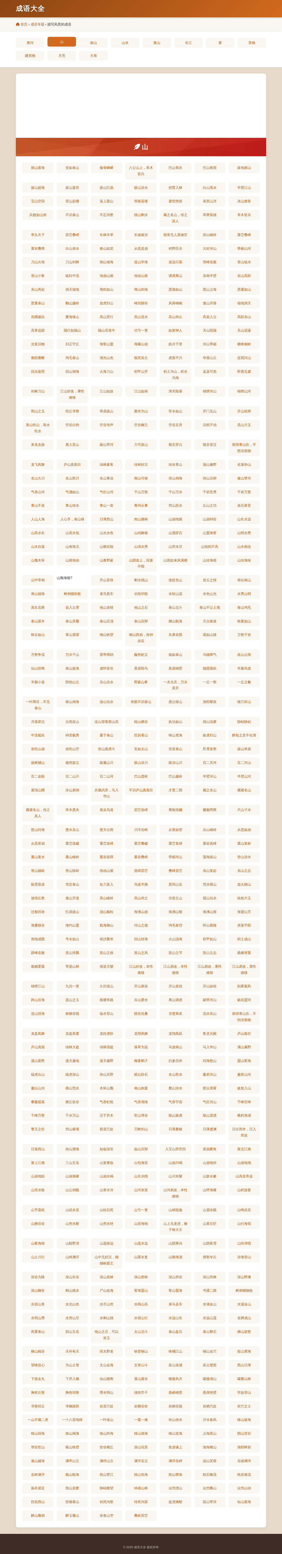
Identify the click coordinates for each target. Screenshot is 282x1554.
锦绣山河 (244, 391)
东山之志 (244, 870)
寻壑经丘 (38, 1406)
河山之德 (141, 925)
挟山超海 (72, 668)
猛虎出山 (38, 1074)
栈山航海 (72, 1474)
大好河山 (210, 248)
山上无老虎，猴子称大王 (175, 1227)
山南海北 (72, 546)
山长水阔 (141, 1176)
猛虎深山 (72, 1074)
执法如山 (175, 722)
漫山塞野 (38, 1061)
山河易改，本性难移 (175, 1193)
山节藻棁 (38, 1210)
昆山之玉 (72, 1000)
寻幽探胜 (72, 1406)
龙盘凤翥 (72, 1033)
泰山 (93, 43)
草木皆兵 (244, 215)
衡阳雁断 (38, 358)
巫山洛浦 (175, 1365)
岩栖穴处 (210, 1406)
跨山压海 (38, 1000)
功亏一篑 (141, 330)
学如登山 (244, 1392)
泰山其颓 (72, 621)
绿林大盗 (72, 1047)
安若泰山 (175, 749)
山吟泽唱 (244, 1243)
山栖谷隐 (106, 546)
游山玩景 (141, 1447)
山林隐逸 (175, 1210)
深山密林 (141, 1277)
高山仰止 (175, 317)
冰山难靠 (244, 201)
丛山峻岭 (210, 830)
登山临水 (244, 262)
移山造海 (175, 1433)
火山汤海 (175, 939)
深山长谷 (72, 1277)
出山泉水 (72, 248)
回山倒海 (72, 371)
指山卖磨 (72, 1488)
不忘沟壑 (106, 215)
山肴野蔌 (106, 560)
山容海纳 (141, 1223)
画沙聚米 (106, 939)
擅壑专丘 (210, 1257)
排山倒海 (175, 478)
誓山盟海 (175, 1290)
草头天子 (38, 235)
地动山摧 (106, 870)
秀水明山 (106, 1392)
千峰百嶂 (244, 1102)
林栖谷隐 (72, 1013)
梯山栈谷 (38, 1351)
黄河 (30, 43)
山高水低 (72, 533)
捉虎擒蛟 (175, 1502)
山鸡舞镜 (141, 533)
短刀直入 (106, 884)
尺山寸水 (244, 810)
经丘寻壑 (72, 411)
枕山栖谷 (141, 722)
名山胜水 (175, 1074)
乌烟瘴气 (210, 654)
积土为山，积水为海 (175, 375)
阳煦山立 (72, 682)
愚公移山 (175, 702)
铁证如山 (38, 635)
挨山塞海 (38, 168)
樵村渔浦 (244, 1115)
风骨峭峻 (175, 303)
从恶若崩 (38, 843)
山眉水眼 (210, 1210)
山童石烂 (210, 1223)
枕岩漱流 (244, 1474)
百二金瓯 (38, 776)
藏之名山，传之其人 (175, 218)
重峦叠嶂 (244, 235)
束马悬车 (106, 594)
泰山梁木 (38, 621)
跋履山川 (106, 762)
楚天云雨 (106, 830)
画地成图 (38, 939)
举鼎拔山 (106, 411)
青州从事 (141, 505)
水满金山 (210, 1304)
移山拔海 (244, 1420)
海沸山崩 (141, 912)
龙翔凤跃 (175, 1033)
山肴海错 (38, 1243)
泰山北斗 (175, 607)
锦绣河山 (210, 391)
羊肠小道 (38, 682)
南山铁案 (141, 1088)
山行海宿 (244, 1223)
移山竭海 (72, 1433)
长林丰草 (106, 235)
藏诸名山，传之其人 (38, 813)
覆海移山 (72, 317)
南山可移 (141, 478)
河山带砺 (210, 344)
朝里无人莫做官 (175, 235)
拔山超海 (38, 187)
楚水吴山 (72, 830)
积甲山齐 (141, 371)
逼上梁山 (106, 201)
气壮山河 (106, 492)
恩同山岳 (175, 884)
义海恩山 (210, 1433)
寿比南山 (244, 580)
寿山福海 (38, 594)
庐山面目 (244, 1033)
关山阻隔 (210, 330)
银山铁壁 (72, 1447)
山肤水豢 (210, 1176)
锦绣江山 (38, 986)
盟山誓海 (244, 1061)
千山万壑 (141, 492)
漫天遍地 (72, 1061)
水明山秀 (38, 1318)
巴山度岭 (141, 776)
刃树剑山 (141, 1129)
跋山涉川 (141, 762)
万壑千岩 (244, 635)
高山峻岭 (106, 898)
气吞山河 (38, 492)
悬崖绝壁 (210, 1392)
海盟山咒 (244, 912)
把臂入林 (175, 187)
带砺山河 (244, 248)
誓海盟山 (141, 1290)
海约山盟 (72, 925)
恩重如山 (244, 289)
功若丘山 (175, 898)
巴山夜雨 (210, 168)
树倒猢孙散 (72, 594)
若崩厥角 (210, 1149)
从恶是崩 (141, 248)
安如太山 (141, 749)
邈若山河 (244, 1074)
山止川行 (38, 1257)
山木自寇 (38, 546)
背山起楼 (72, 201)
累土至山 (72, 444)
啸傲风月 (175, 1379)
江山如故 (106, 391)
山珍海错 (210, 560)
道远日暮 (175, 262)
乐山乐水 (106, 682)
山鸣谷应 (244, 1210)
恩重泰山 (38, 303)
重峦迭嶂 (106, 843)
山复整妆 (106, 1163)
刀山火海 (38, 262)
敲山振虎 (175, 1115)
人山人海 (38, 519)
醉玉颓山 (72, 1515)
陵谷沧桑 (141, 1013)
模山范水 (72, 1088)
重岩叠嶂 (141, 857)
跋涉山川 (175, 762)
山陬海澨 (175, 1257)
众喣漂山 (175, 1488)
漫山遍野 (210, 464)
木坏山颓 (106, 1088)
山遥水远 (141, 1243)
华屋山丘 (210, 358)
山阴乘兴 (175, 1243)
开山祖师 (244, 411)
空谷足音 (175, 425)
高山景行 (106, 317)
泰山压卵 (141, 621)
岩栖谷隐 (175, 1406)
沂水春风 (210, 1420)
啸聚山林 (244, 1379)
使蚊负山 (175, 580)
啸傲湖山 (210, 1379)
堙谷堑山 (38, 1447)
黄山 (156, 43)
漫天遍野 (106, 1061)
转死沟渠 (141, 1502)
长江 (188, 43)
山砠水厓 (72, 1210)
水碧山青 (38, 1304)
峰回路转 (141, 303)
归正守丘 (72, 344)
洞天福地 (72, 289)
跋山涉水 (141, 187)
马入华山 (210, 1047)
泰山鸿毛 (244, 607)
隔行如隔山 (72, 330)
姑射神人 (175, 330)
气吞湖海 (141, 1102)
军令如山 (175, 411)
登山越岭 (38, 870)
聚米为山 (141, 411)
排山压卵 (210, 478)
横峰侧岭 (244, 344)
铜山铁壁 (106, 635)
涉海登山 (244, 1257)
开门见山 (210, 411)
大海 (93, 55)
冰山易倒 (72, 790)
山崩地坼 (210, 1163)
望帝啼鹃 (106, 654)
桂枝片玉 (244, 898)
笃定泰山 (72, 884)
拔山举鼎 (244, 749)
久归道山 (106, 986)
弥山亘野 (106, 1074)
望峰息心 (38, 1365)
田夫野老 (106, 1351)
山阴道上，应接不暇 (141, 563)
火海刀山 (106, 371)
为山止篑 (72, 1365)
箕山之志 (210, 953)
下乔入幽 (72, 1379)
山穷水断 (72, 1223)
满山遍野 (244, 1047)
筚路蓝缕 (141, 201)
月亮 (61, 55)
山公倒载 (72, 1190)
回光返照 (38, 371)
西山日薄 (244, 1365)
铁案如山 (244, 621)
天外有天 (72, 1351)
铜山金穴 (210, 1351)
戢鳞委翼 (38, 966)
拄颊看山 (72, 1502)
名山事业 (106, 478)
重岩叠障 (38, 248)
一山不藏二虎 (38, 1420)
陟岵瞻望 (106, 1488)
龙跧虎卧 (106, 1033)
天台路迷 (210, 621)
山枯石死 (106, 1210)
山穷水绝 (106, 1223)
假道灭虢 (106, 966)
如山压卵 (141, 1149)
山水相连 (244, 546)
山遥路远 (106, 1243)
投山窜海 (244, 1351)
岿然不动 (210, 425)
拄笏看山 (141, 735)
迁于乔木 (106, 1115)
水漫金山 (244, 1304)
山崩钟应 (210, 519)
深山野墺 (244, 1277)
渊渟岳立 (141, 1461)
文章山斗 (141, 1365)
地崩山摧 (106, 276)
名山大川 (38, 478)
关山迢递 (244, 330)
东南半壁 (210, 276)
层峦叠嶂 (72, 235)
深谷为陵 (38, 1277)
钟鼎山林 (141, 1488)
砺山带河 (106, 444)
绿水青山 (175, 464)
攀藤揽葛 (38, 1102)
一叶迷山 (106, 1420)
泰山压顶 (106, 621)
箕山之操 (106, 953)
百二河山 (244, 762)
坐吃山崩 (38, 749)
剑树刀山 (38, 391)
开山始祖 (210, 986)
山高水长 (38, 533)
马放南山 (175, 1047)
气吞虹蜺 (106, 1102)
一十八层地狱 (72, 1420)
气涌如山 (72, 492)
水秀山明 (244, 594)
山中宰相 (38, 580)
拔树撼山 (38, 762)
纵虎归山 (210, 735)
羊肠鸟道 (244, 668)
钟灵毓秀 (72, 735)
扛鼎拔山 (72, 912)
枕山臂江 (106, 1474)
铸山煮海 (175, 735)
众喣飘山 (210, 1488)
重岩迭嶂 (210, 843)
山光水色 (106, 533)
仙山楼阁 (106, 1379)
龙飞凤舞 (38, 464)
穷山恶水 (175, 505)
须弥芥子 (141, 1392)
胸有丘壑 (38, 1392)
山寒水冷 (106, 1190)
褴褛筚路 (106, 1000)
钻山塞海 (244, 1502)
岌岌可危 (210, 371)
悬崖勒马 (141, 668)
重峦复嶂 (175, 843)
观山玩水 (210, 898)
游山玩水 (106, 702)
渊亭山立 (72, 1461)
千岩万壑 (244, 492)
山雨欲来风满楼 (175, 560)
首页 (21, 24)
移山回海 (38, 1433)
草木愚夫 (72, 810)
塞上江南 (38, 1163)
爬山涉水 (175, 1088)
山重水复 (141, 1257)
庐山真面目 (72, 464)
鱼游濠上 (175, 1447)
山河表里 (141, 1190)
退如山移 (210, 635)
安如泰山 (72, 168)
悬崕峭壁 (175, 1392)
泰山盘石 (175, 1331)
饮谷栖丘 (106, 1447)
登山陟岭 (72, 870)
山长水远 (244, 519)
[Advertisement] (141, 106)
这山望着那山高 (107, 722)
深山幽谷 (38, 1290)
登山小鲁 (38, 276)
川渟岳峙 (141, 830)
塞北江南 (244, 1149)
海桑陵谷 (38, 925)
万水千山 (72, 654)
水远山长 (175, 1318)
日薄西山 (106, 519)
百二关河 (210, 762)
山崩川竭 (175, 1163)
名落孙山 (244, 464)
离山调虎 (175, 1000)
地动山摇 (141, 276)
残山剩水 (141, 215)
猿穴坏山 (244, 702)
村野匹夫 (175, 248)
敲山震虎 (210, 1115)
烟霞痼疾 (210, 668)
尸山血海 (106, 1290)
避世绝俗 (175, 201)
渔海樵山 (210, 1447)
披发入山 (244, 1088)
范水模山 (210, 884)
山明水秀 (244, 533)
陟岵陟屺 (244, 722)
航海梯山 (106, 925)
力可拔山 (141, 444)
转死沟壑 (106, 1502)
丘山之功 (210, 505)
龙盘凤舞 (38, 1033)
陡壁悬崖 (38, 884)
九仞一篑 (72, 986)
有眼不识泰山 (141, 702)
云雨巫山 (72, 722)
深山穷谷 (175, 1277)
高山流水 (141, 317)
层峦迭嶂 (141, 810)
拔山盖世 (72, 187)
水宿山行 (141, 1318)
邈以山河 (38, 1088)
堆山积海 (141, 289)
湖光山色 (106, 358)
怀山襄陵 (210, 925)
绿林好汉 (141, 464)
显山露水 (141, 1379)
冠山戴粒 (106, 912)
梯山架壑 (244, 1331)
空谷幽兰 (141, 425)
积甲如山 (210, 939)
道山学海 (141, 262)
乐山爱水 (141, 1000)
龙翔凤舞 (141, 1033)
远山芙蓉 (210, 1461)
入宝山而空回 (175, 1149)
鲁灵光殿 (210, 1033)
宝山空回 (38, 201)
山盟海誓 (210, 533)
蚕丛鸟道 (106, 810)
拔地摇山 (244, 168)
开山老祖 (175, 986)
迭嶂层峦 (141, 870)
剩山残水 (72, 1290)
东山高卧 (244, 276)
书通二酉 (210, 1290)
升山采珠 (106, 580)
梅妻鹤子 (141, 1061)
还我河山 (244, 358)
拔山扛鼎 (106, 187)
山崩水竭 (106, 1176)
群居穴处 (106, 1129)
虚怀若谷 (106, 668)
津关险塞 (175, 391)
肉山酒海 (72, 1149)
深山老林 (106, 1277)
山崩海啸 (72, 1176)
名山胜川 (72, 478)
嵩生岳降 (38, 607)
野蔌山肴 (141, 682)
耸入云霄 (72, 607)
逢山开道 (72, 898)
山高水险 (38, 1190)
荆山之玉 (38, 411)
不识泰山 (72, 215)
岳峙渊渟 (38, 1474)
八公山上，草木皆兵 (141, 171)
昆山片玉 (244, 425)
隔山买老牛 (106, 330)
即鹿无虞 (244, 371)
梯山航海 (175, 621)
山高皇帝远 (244, 1176)
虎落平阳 (244, 925)
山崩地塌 (244, 1163)
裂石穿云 (175, 444)
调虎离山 (175, 276)
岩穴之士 (244, 1406)
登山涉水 (244, 857)
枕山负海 (141, 1474)
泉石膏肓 (244, 505)
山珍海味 (244, 560)
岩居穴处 (106, 1406)
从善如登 (175, 830)
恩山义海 (210, 289)
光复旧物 (38, 344)
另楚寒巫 (175, 1013)
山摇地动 (72, 560)
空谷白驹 (72, 425)
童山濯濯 (72, 635)
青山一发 (106, 505)
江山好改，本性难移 (141, 969)
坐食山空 (106, 1515)
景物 (251, 43)
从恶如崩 (244, 830)
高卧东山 (244, 317)
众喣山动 (244, 1488)
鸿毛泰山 (72, 358)
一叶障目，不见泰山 (38, 705)
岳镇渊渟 (244, 1461)
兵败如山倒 (37, 215)
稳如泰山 (175, 654)
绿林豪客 (106, 464)
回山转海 (141, 939)
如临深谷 (106, 1149)
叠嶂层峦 (175, 870)
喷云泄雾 (210, 1088)
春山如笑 (106, 248)
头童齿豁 (175, 635)
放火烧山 (244, 884)
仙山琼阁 (38, 668)
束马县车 (175, 1304)
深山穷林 (210, 1277)
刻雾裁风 (244, 986)
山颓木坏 (38, 560)
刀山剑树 (72, 262)
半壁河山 (210, 776)
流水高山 (210, 1013)
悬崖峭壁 (175, 668)
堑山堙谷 (141, 1115)
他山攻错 (106, 607)
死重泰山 (38, 1331)
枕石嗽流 (210, 1474)
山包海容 (141, 1163)
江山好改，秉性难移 (72, 394)
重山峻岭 (72, 857)
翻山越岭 (72, 303)
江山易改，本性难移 (175, 969)
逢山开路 (210, 303)
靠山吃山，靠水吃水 (38, 428)
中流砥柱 (38, 735)
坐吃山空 (72, 749)
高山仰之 (141, 898)
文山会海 (106, 1365)
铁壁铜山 (141, 1351)
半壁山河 (244, 776)
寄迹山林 (72, 966)
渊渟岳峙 (175, 1461)
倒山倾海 (106, 262)
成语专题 (37, 24)
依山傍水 (175, 1420)
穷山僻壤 (72, 1129)
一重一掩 (141, 1420)
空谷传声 (106, 425)
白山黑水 (210, 187)
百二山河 (106, 776)
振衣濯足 (38, 1488)
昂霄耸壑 (210, 749)
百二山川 (72, 776)
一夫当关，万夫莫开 (175, 685)
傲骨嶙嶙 (106, 168)
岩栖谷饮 (141, 1406)
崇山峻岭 (210, 235)
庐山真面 (38, 1047)
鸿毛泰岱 (175, 925)
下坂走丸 (38, 1379)
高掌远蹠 (38, 330)
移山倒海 (72, 702)
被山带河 (244, 478)
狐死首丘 (141, 358)
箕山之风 (141, 953)
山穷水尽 (175, 546)
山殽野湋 (72, 1243)
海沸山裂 (175, 912)
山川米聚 (175, 1176)
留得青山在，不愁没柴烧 (244, 448)
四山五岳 (72, 1331)
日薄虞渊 (210, 1129)
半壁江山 (244, 187)
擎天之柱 (38, 1129)
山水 (125, 43)
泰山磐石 (210, 1331)
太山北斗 (141, 1331)
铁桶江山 (175, 1351)
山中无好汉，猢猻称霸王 (107, 1260)
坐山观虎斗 (106, 749)
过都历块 (38, 912)
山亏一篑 (141, 1210)
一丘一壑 (210, 682)
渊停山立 (106, 1461)
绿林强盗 (106, 1047)
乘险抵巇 (175, 810)
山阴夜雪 (210, 1243)
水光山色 (72, 1304)
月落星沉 (38, 722)
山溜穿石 (175, 533)
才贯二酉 (175, 790)
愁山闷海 (38, 830)
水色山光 (210, 594)
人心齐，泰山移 (72, 519)
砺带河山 (210, 1000)
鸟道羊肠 (141, 884)
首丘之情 (210, 580)
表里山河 (210, 201)
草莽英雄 (210, 215)
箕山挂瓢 (72, 953)
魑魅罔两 (210, 810)
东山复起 (210, 870)
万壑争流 (38, 654)
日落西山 (38, 1149)
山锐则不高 (209, 546)
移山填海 (141, 1433)
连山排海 (38, 1013)
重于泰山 (106, 735)
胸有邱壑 (72, 1392)
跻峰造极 (38, 953)
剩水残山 (141, 580)
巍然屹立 (141, 654)
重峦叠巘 (141, 843)
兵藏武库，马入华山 (107, 793)
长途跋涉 (141, 235)
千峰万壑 (38, 1115)
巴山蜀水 (175, 168)
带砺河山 (175, 857)
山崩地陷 (38, 1176)
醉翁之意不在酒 (244, 735)
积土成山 (244, 939)
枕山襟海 (175, 1474)
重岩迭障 (106, 857)
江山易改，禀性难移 (244, 969)
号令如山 (72, 939)
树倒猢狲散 (244, 1290)
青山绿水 (72, 505)
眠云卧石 (141, 1074)
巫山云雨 (244, 654)
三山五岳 (72, 1163)
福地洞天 (244, 303)
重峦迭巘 (72, 843)
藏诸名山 (244, 790)
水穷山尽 (72, 1318)
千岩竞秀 (210, 492)
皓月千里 (175, 344)
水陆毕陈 (141, 594)
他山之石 (141, 607)
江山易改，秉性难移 (210, 969)
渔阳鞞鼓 (244, 1447)
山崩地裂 (175, 519)
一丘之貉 (244, 682)
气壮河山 (210, 1102)
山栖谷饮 (38, 1223)
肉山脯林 (141, 519)
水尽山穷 (106, 1304)
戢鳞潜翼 (244, 953)
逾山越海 (38, 1461)
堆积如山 (106, 289)
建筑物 (30, 55)
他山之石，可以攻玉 (107, 1335)
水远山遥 (210, 1318)
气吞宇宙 (175, 1102)
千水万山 (72, 1115)
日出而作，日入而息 (244, 1132)
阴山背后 (244, 1433)
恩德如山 (175, 289)
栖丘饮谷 (72, 1102)
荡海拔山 (210, 857)
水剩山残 (106, 1318)
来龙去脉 (38, 444)
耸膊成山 (244, 1318)
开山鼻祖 (141, 986)
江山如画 (141, 391)
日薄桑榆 (175, 1129)
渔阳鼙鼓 (210, 702)
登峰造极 (210, 262)
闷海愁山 (210, 1061)
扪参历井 (175, 1061)
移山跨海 (106, 1433)
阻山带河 (210, 1502)
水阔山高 (141, 1304)
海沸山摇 (210, 912)
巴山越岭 (175, 776)
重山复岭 (244, 843)
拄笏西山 (38, 1502)
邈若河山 (210, 1074)
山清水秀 (141, 546)
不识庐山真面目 (141, 790)
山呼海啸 (210, 1190)
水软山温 (175, 594)
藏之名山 (210, 790)
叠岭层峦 (141, 1515)
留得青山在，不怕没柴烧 (244, 1017)
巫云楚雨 (210, 1365)
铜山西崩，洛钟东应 (141, 638)
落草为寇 (141, 1047)
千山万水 (175, 492)
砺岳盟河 (244, 1000)
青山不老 (38, 505)
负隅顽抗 (38, 317)
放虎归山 (106, 303)
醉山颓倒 (38, 1515)
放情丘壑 (38, 898)
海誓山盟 (106, 344)
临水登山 (106, 1013)
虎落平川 (175, 358)
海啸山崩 (141, 344)
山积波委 (244, 1190)
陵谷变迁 (210, 444)
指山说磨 (210, 722)
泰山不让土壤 (209, 607)
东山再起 (38, 289)
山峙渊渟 (72, 1257)
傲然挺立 (72, 762)
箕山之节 (175, 953)
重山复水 (38, 857)
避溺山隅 (38, 790)
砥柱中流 (72, 276)
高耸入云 (210, 317)
